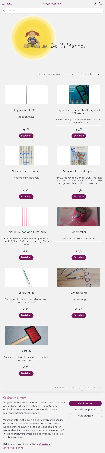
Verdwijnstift (26, 292)
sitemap (43, 448)
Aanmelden (10, 418)
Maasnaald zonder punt (78, 171)
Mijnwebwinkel (84, 448)
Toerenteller (78, 232)
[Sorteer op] (89, 74)
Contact (40, 436)
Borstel (26, 350)
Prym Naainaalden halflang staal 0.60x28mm (79, 112)
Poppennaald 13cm (26, 110)
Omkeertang (79, 292)
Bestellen (26, 136)
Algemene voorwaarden (48, 430)
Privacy (39, 433)
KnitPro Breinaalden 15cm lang (26, 232)
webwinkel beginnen (60, 448)
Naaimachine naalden (26, 171)
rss (49, 448)
